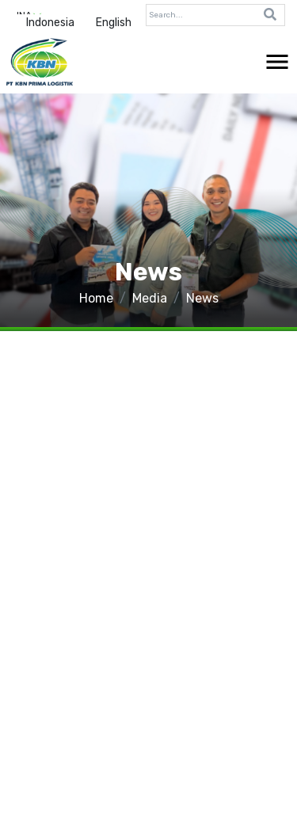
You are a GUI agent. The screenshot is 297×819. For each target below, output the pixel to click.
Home (96, 298)
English (113, 22)
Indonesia (50, 22)
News (202, 298)
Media (149, 298)
